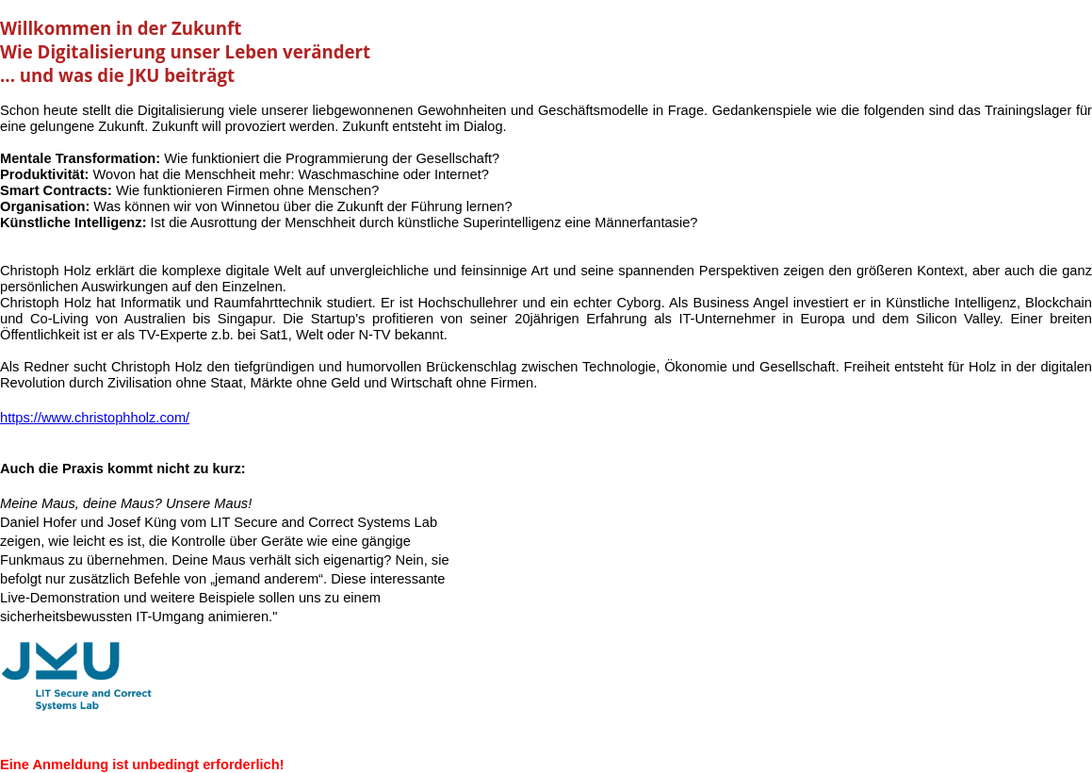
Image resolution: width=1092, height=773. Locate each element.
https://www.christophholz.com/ (94, 417)
